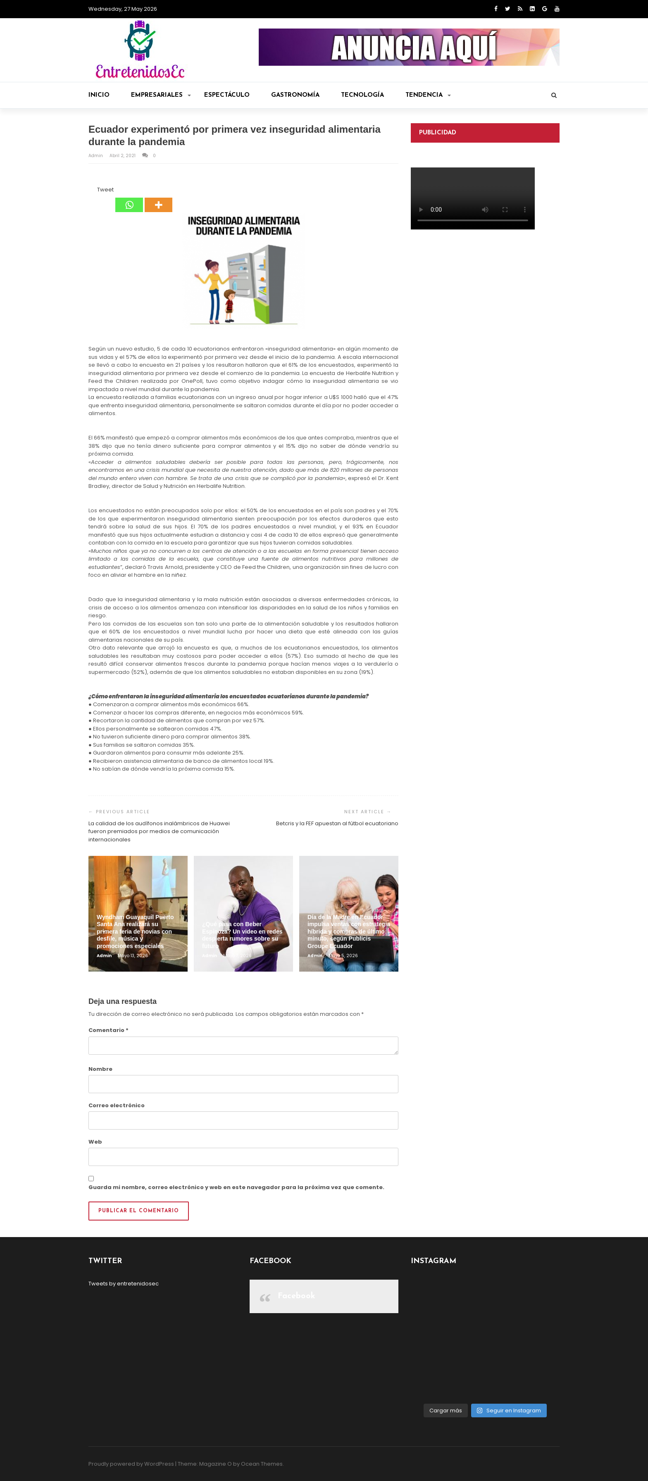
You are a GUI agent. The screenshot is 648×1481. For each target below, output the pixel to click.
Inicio (99, 95)
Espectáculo (227, 95)
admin (96, 156)
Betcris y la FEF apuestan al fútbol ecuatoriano (337, 823)
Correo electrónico (116, 1105)
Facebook (296, 1296)
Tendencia (428, 95)
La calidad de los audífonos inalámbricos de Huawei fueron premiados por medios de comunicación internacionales (159, 831)
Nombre (100, 1069)
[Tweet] (94, 191)
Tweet (105, 189)
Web (95, 1142)
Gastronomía (295, 95)
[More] (158, 199)
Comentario (108, 1030)
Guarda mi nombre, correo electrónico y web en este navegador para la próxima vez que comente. (236, 1187)
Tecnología (362, 95)
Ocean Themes (262, 1464)
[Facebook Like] (92, 191)
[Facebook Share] (89, 191)
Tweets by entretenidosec (123, 1284)
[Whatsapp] (129, 199)
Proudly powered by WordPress (131, 1464)
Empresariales (161, 95)
